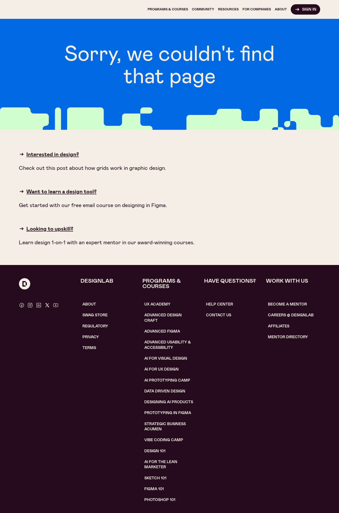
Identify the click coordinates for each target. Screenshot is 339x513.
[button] (168, 9)
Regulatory (95, 326)
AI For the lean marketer (160, 464)
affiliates (278, 326)
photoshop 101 (159, 499)
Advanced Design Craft (163, 318)
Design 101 (154, 450)
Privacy (90, 336)
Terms (89, 347)
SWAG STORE (95, 315)
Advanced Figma (162, 331)
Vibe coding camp (163, 439)
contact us (218, 315)
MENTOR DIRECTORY (288, 336)
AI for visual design (165, 358)
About (89, 304)
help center (219, 304)
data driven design (164, 391)
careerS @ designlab (291, 315)
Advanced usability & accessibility (167, 345)
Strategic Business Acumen (165, 426)
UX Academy (157, 304)
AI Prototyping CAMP (167, 380)
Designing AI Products (168, 401)
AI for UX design (161, 369)
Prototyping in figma (167, 412)
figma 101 (154, 488)
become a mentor (287, 304)
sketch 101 (155, 478)
